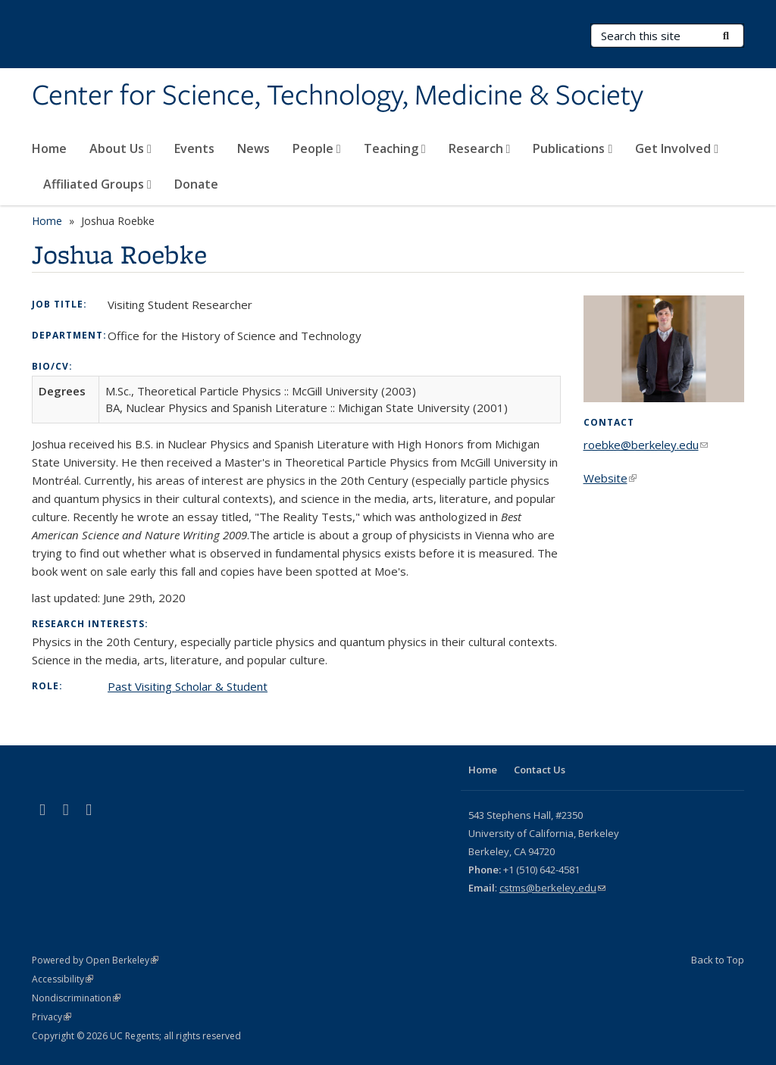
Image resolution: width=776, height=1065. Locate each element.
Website (610, 478)
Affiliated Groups (97, 184)
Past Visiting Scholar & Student (188, 686)
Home (49, 148)
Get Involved (676, 148)
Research (480, 148)
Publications (572, 148)
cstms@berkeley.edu (552, 888)
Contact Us (539, 769)
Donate (196, 184)
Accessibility (62, 979)
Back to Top (717, 960)
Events (194, 148)
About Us (120, 148)
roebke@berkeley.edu (646, 444)
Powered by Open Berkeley (95, 960)
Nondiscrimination (76, 998)
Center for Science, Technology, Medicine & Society (337, 96)
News (253, 148)
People (317, 148)
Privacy (51, 1016)
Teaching (395, 148)
